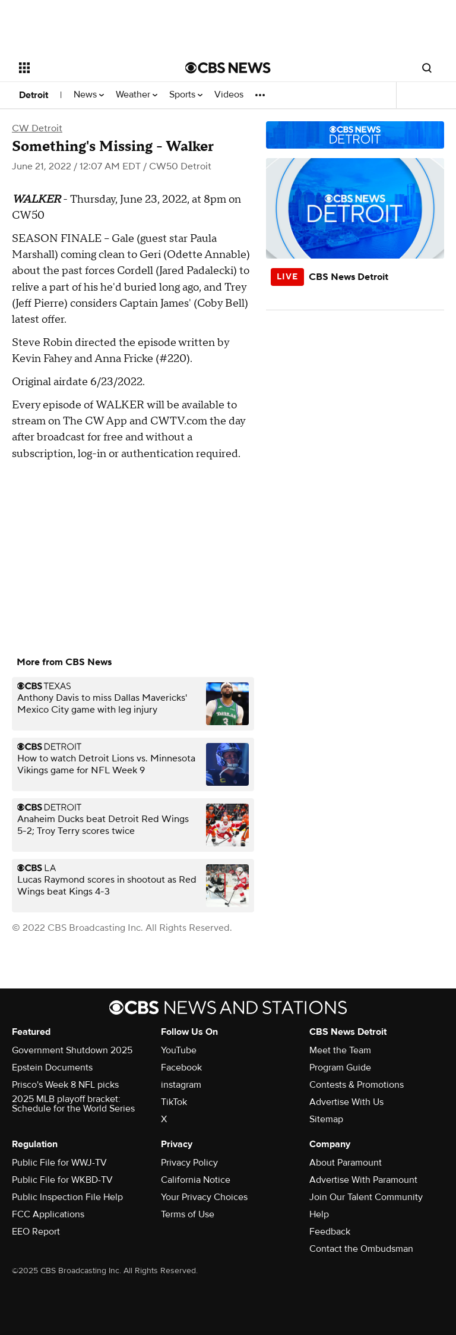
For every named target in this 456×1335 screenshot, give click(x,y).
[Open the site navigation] (89, 67)
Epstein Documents (52, 1067)
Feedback (329, 1231)
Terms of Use (187, 1214)
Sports (185, 94)
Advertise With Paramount (363, 1180)
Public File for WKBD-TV (62, 1180)
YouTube (179, 1050)
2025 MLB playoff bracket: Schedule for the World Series (73, 1103)
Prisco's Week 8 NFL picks (65, 1085)
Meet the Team (340, 1050)
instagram (181, 1085)
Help (319, 1214)
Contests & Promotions (356, 1085)
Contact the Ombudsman (361, 1249)
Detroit (33, 95)
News (89, 94)
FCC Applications (48, 1214)
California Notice (195, 1180)
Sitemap (326, 1119)
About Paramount (345, 1162)
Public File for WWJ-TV (59, 1162)
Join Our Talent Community (366, 1197)
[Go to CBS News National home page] (228, 68)
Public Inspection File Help (67, 1197)
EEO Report (36, 1231)
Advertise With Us (346, 1102)
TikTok (174, 1102)
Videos (228, 94)
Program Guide (340, 1067)
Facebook (181, 1067)
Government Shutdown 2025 (72, 1050)
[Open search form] (427, 67)
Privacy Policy (189, 1162)
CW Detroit (37, 128)
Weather (136, 94)
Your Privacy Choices (204, 1197)
